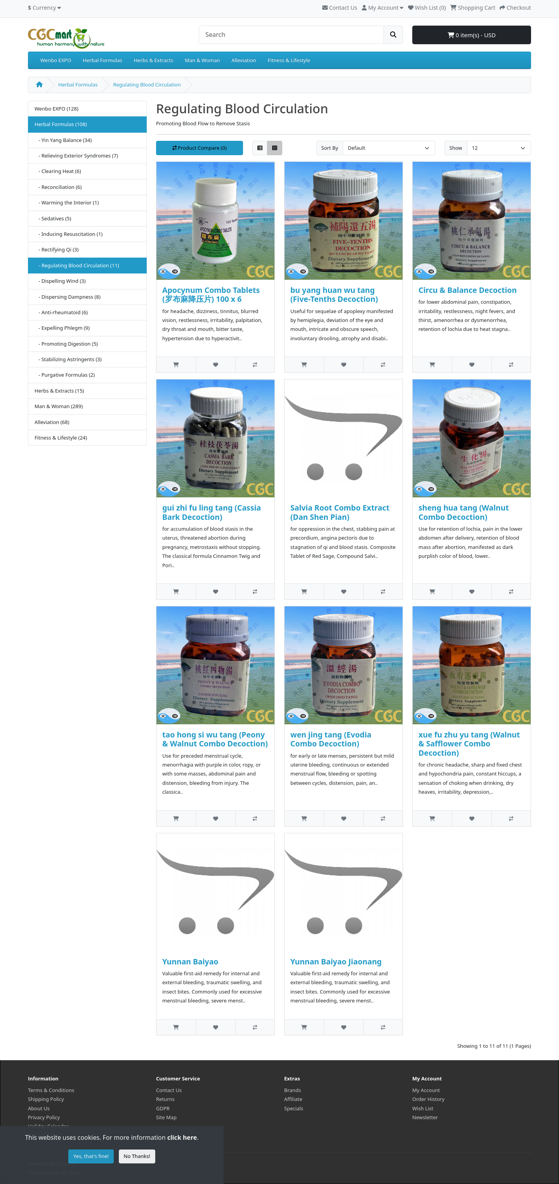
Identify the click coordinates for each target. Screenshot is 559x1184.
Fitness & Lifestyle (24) (61, 437)
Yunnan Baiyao (190, 961)
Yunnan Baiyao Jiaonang (336, 961)
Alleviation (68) (52, 422)
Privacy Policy (44, 1117)
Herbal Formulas (102, 60)
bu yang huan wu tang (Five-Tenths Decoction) (334, 294)
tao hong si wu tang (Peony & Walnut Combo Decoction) (215, 739)
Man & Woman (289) (59, 406)
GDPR (163, 1108)
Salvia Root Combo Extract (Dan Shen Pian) (339, 512)
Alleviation (244, 60)
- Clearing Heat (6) (58, 171)
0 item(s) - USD (472, 35)
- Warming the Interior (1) (67, 202)
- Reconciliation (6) (58, 186)
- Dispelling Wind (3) (60, 280)
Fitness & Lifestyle (289, 60)
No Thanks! (137, 1156)
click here (182, 1137)
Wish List (422, 1108)
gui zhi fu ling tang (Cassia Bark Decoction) (211, 512)
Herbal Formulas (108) (61, 124)
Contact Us (339, 7)
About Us (39, 1108)
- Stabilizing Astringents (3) (68, 359)
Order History (428, 1099)
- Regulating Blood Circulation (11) (77, 265)
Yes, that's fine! (91, 1156)
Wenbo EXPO (55, 60)
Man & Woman (202, 60)
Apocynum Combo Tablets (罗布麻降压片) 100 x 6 (211, 294)
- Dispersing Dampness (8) (68, 296)
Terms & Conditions (51, 1090)
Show (456, 147)
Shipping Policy (46, 1099)
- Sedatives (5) (53, 218)
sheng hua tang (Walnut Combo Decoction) (463, 512)
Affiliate (293, 1099)
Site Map (166, 1117)
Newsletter (425, 1117)
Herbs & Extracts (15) (59, 390)
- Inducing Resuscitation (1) (68, 233)
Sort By (330, 147)
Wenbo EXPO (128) (56, 108)
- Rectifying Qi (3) (56, 249)
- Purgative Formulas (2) (65, 374)
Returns (165, 1099)
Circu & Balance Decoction (467, 290)
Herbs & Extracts (153, 60)
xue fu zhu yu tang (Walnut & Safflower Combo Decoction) (469, 743)
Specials (293, 1108)
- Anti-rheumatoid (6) (61, 312)
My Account (426, 1090)
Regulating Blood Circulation (147, 84)
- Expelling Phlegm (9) (62, 327)
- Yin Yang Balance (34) (63, 140)
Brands (292, 1090)
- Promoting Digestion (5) (66, 343)
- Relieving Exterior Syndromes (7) (76, 155)
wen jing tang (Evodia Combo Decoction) (331, 739)
